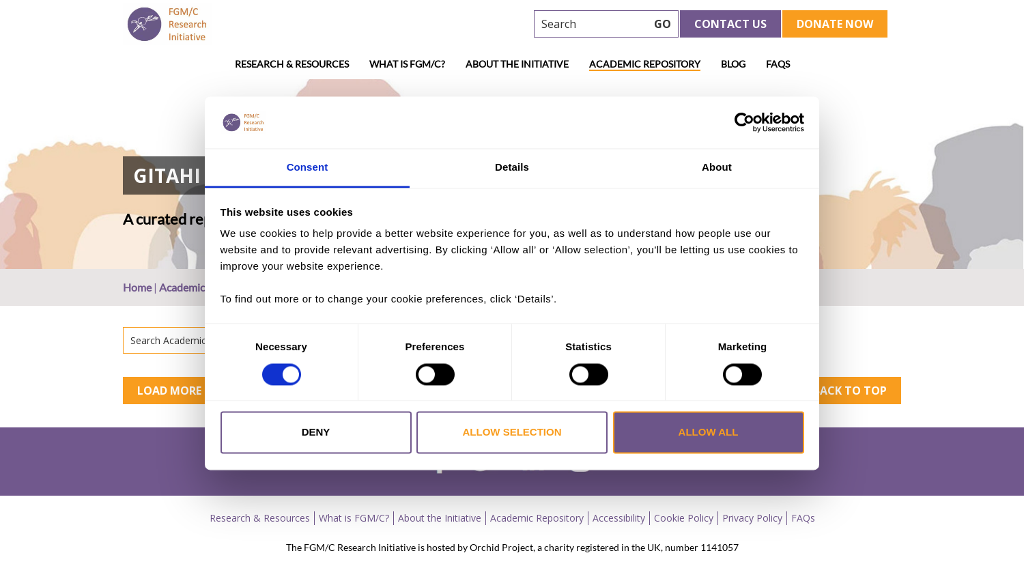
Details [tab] (512, 167)
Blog (733, 64)
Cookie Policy (683, 517)
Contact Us (730, 23)
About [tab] (717, 167)
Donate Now (835, 23)
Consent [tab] (307, 167)
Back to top (850, 390)
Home (137, 287)
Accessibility (619, 517)
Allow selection (512, 432)
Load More (169, 390)
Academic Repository (644, 64)
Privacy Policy (752, 517)
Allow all (709, 432)
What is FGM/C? (407, 64)
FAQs (778, 64)
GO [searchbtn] (662, 23)
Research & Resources (292, 64)
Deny (316, 432)
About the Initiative (517, 64)
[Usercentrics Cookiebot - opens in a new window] (744, 122)
